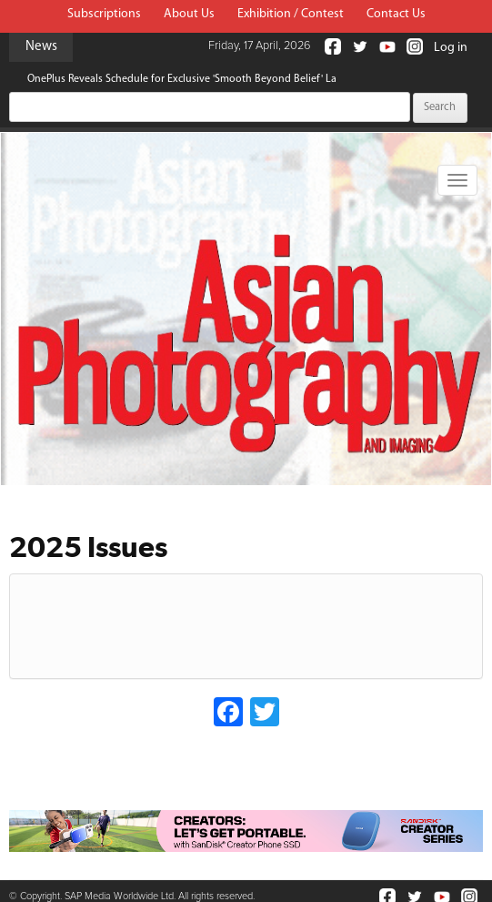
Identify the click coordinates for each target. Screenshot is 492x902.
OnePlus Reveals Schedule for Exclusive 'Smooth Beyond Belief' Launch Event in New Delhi (239, 79)
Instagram (414, 46)
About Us (189, 14)
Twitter (360, 46)
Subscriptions (104, 14)
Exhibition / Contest (290, 14)
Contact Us (396, 14)
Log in (450, 48)
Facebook (332, 46)
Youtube (387, 46)
